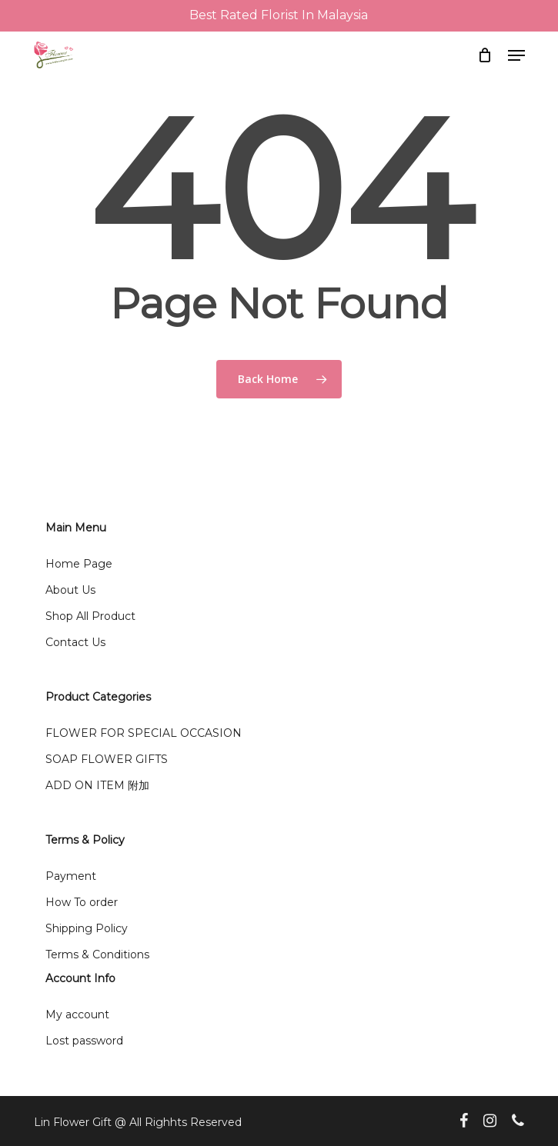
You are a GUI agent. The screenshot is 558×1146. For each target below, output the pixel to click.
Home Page (78, 564)
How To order (81, 902)
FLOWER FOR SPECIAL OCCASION (143, 733)
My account (77, 1014)
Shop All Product (90, 616)
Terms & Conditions (97, 954)
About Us (70, 590)
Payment (70, 876)
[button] (516, 55)
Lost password (84, 1041)
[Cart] (485, 55)
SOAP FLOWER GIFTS (106, 759)
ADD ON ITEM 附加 (97, 785)
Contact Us (75, 642)
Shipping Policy (86, 928)
